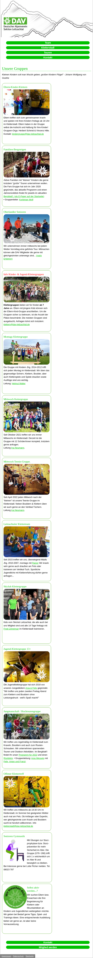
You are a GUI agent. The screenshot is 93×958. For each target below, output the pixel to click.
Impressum (6, 956)
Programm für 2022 (28, 755)
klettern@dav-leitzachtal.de (17, 324)
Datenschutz (18, 956)
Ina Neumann (17, 448)
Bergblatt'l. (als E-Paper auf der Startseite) (24, 196)
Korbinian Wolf (26, 199)
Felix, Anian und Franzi (15, 761)
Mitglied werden (48, 947)
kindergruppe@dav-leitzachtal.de (28, 134)
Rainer (35, 563)
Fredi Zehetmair (11, 629)
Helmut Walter (19, 383)
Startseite (30, 956)
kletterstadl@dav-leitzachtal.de (18, 826)
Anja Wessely (37, 758)
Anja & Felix (31, 688)
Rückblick (8, 758)
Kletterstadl (47, 47)
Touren (48, 52)
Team (48, 42)
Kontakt (47, 57)
